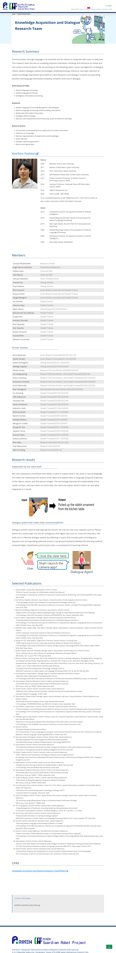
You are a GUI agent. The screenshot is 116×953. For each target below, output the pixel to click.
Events (93, 9)
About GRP (74, 9)
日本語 (109, 6)
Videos (99, 9)
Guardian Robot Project (23, 14)
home (13, 14)
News (87, 9)
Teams (82, 9)
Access (105, 9)
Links (110, 9)
